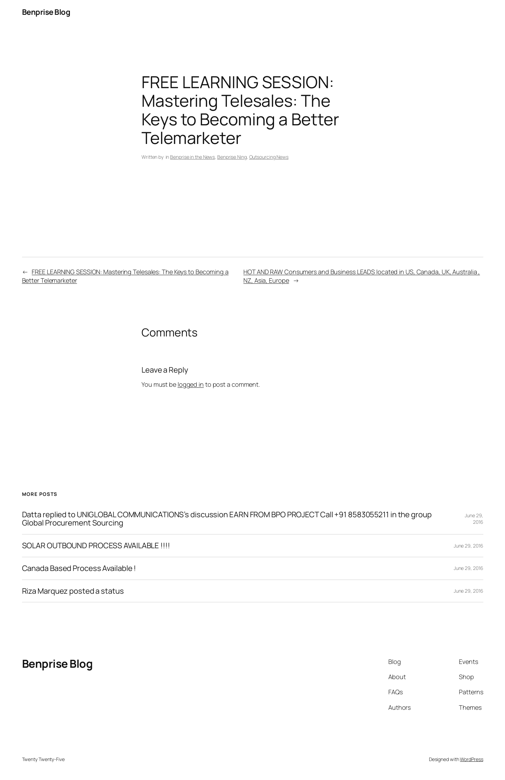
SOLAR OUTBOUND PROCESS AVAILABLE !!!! (96, 545)
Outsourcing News (268, 157)
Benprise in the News (192, 157)
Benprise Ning (232, 157)
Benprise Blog (46, 12)
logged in (191, 384)
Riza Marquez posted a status (73, 591)
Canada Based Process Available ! (79, 568)
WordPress (471, 759)
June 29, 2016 (474, 519)
